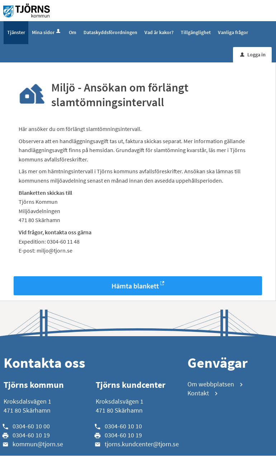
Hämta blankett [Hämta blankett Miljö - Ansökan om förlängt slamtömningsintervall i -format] (135, 286)
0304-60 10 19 (31, 435)
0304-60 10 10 (123, 426)
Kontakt (198, 394)
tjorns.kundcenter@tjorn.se (142, 444)
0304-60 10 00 (31, 426)
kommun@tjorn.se (38, 444)
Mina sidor (47, 32)
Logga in (253, 55)
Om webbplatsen (210, 384)
